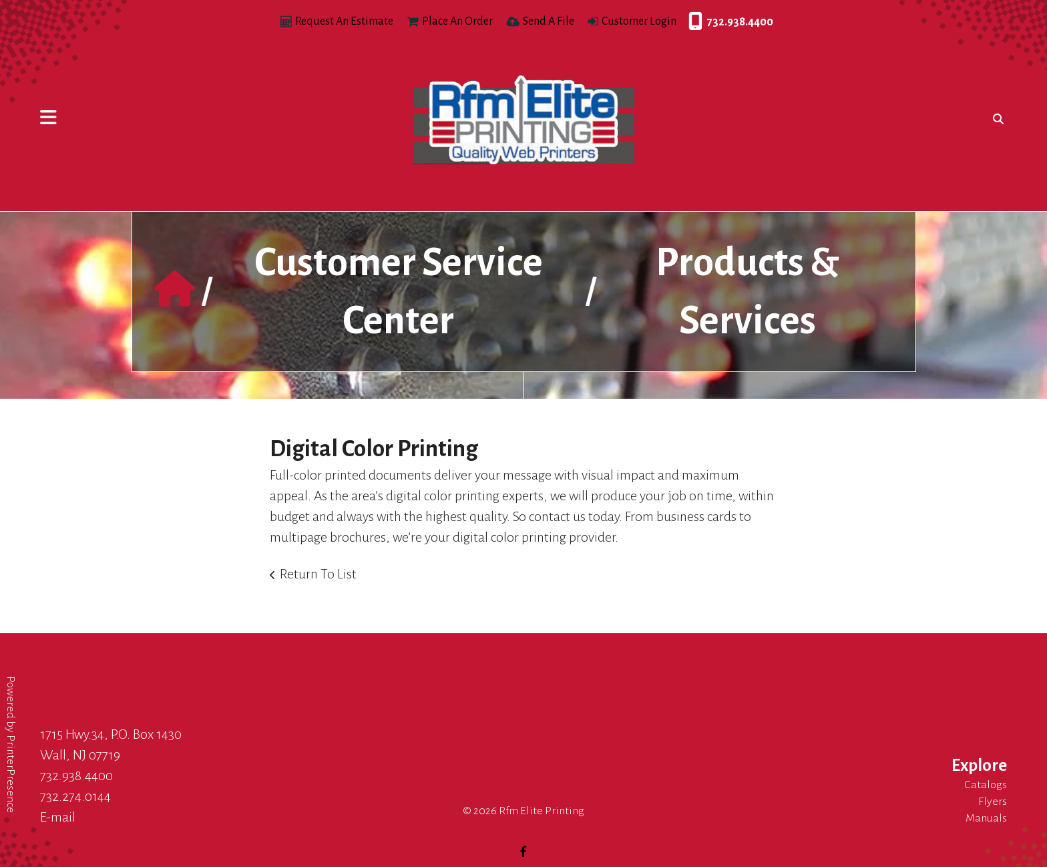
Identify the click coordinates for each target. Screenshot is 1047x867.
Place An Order (457, 21)
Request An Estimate (344, 21)
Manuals (986, 818)
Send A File (548, 21)
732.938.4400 (691, 22)
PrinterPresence (11, 774)
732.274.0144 (75, 796)
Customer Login (639, 21)
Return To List (318, 573)
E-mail (57, 817)
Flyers (992, 802)
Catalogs (985, 785)
